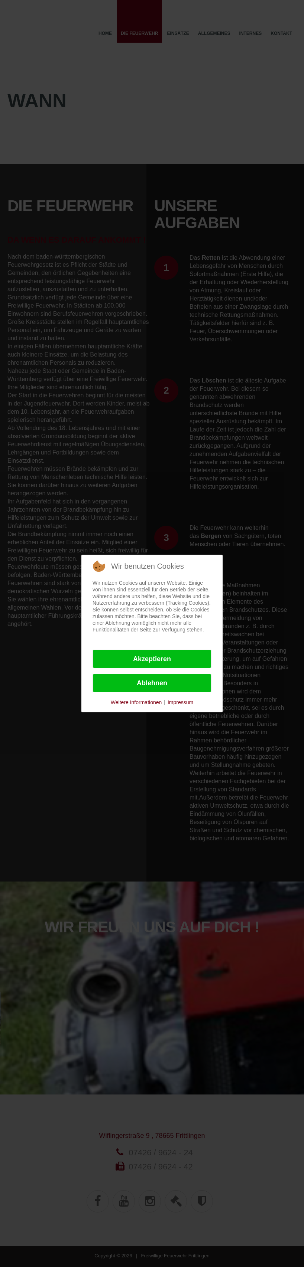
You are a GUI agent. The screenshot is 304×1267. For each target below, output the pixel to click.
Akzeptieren (152, 659)
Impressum (180, 702)
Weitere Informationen (136, 702)
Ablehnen (152, 683)
